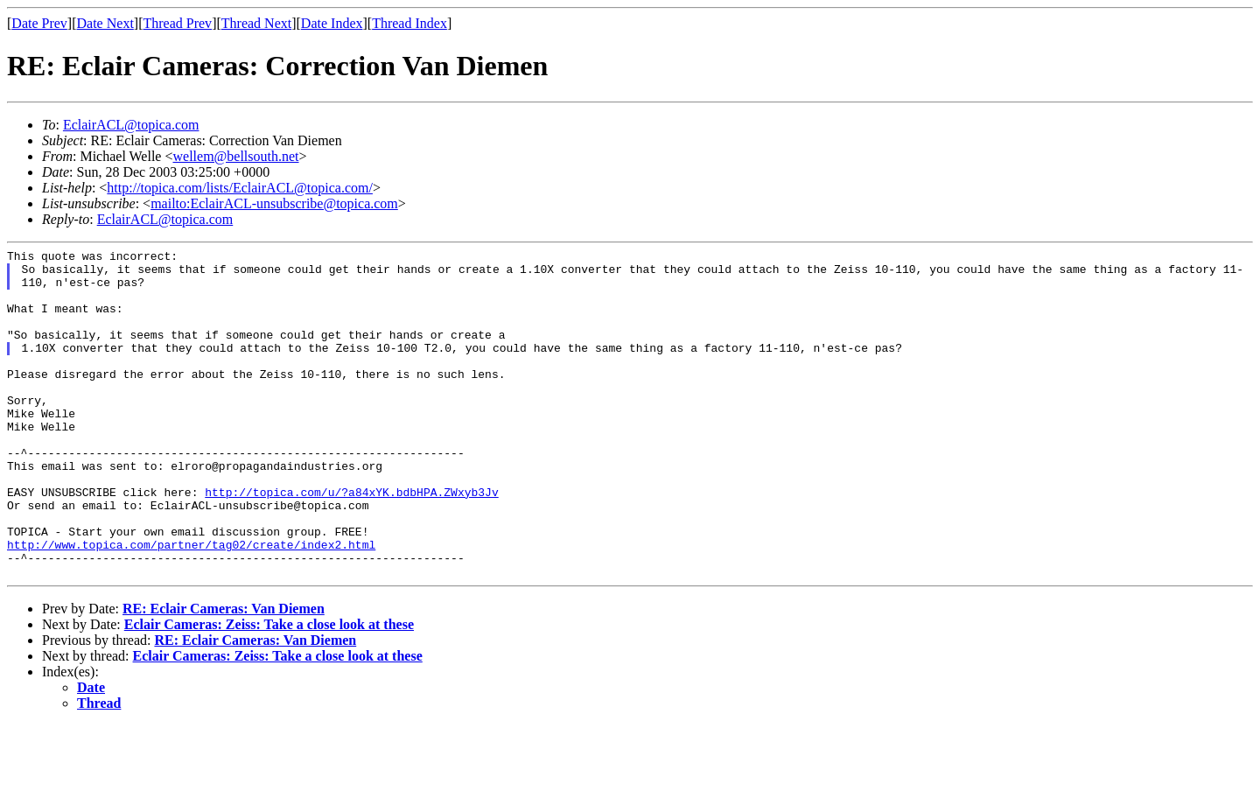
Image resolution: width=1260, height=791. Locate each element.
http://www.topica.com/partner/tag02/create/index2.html (191, 604)
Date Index (332, 23)
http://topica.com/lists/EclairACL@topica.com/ (240, 187)
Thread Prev (177, 23)
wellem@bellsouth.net (235, 156)
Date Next (105, 23)
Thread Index (409, 23)
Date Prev (39, 23)
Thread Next (256, 23)
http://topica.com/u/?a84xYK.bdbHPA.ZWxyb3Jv (351, 542)
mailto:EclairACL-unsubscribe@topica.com (274, 203)
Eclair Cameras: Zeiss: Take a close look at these (269, 689)
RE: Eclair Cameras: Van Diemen (223, 674)
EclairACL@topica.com (131, 124)
